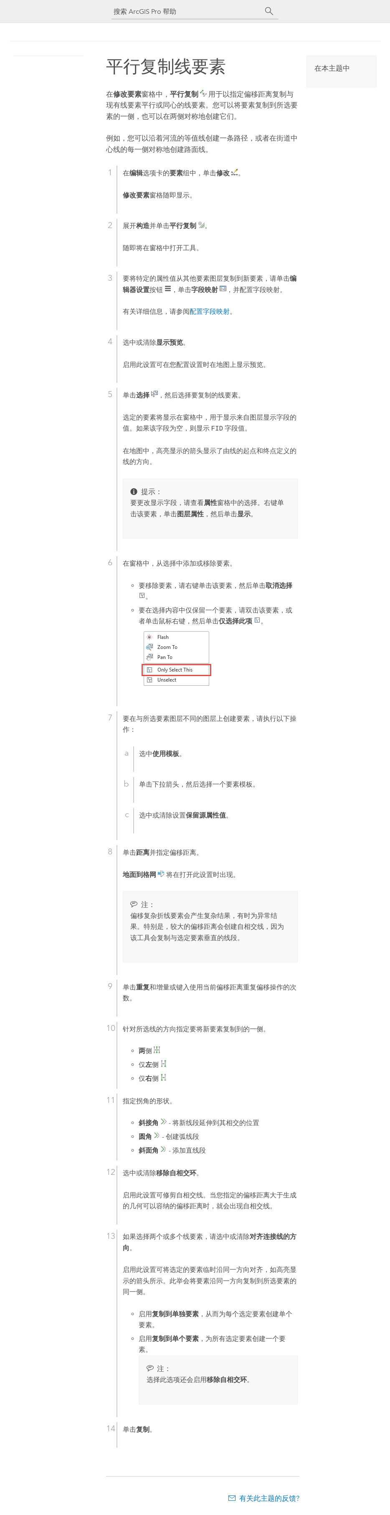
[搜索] (269, 11)
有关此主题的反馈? (269, 1498)
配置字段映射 (210, 311)
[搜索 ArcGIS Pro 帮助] (186, 11)
